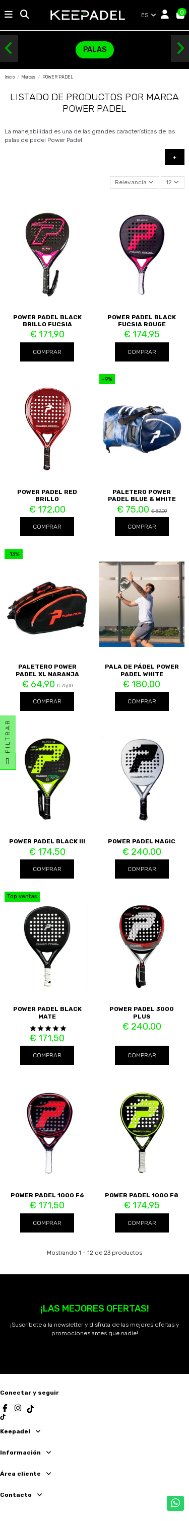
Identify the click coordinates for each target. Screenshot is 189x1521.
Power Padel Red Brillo (47, 495)
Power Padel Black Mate (47, 1012)
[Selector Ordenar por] (134, 182)
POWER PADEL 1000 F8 (141, 1195)
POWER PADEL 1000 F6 (47, 1195)
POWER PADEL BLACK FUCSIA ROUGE (141, 321)
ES (149, 15)
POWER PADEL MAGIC (141, 841)
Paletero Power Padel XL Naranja (47, 670)
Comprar (47, 351)
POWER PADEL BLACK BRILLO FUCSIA (47, 321)
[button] (9, 48)
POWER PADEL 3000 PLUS (141, 1012)
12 (172, 182)
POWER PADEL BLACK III (47, 841)
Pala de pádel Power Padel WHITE (142, 670)
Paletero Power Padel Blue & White (142, 495)
